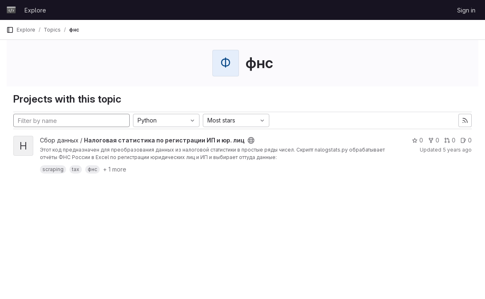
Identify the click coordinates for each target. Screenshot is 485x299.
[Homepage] (11, 10)
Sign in (466, 10)
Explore (35, 10)
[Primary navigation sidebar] (10, 30)
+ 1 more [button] (114, 169)
